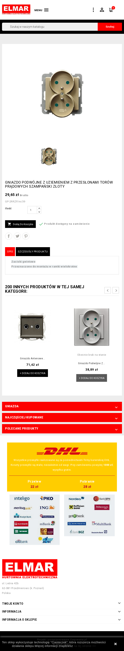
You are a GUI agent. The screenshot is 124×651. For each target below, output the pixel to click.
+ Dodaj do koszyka (32, 373)
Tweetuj (17, 236)
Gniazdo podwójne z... (91, 363)
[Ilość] (32, 210)
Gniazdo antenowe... (32, 358)
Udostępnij (8, 236)
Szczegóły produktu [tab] (33, 251)
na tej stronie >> (85, 646)
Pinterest (25, 236)
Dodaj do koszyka (20, 224)
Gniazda (12, 406)
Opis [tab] (10, 251)
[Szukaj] (62, 27)
